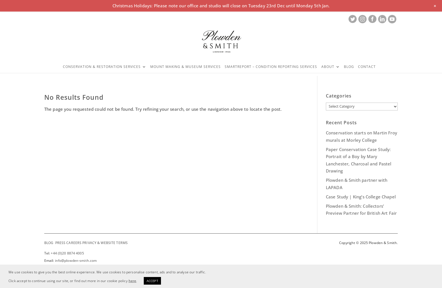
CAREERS (73, 242)
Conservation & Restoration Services (102, 67)
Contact (367, 67)
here (132, 280)
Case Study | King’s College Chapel (361, 197)
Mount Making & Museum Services (185, 67)
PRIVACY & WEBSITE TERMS (105, 242)
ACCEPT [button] (152, 281)
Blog (349, 67)
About (327, 67)
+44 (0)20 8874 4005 (67, 253)
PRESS (60, 242)
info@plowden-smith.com (76, 260)
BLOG (48, 242)
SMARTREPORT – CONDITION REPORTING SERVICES (271, 67)
